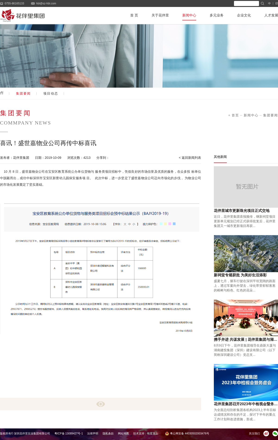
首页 (235, 115)
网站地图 (123, 433)
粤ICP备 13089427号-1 (68, 433)
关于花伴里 (160, 15)
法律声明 (92, 433)
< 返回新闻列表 (190, 157)
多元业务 (217, 15)
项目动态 (50, 93)
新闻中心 (189, 15)
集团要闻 (23, 93)
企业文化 (244, 15)
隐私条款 (108, 433)
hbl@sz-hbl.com (46, 3)
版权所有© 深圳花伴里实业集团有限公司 (25, 433)
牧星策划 (152, 433)
